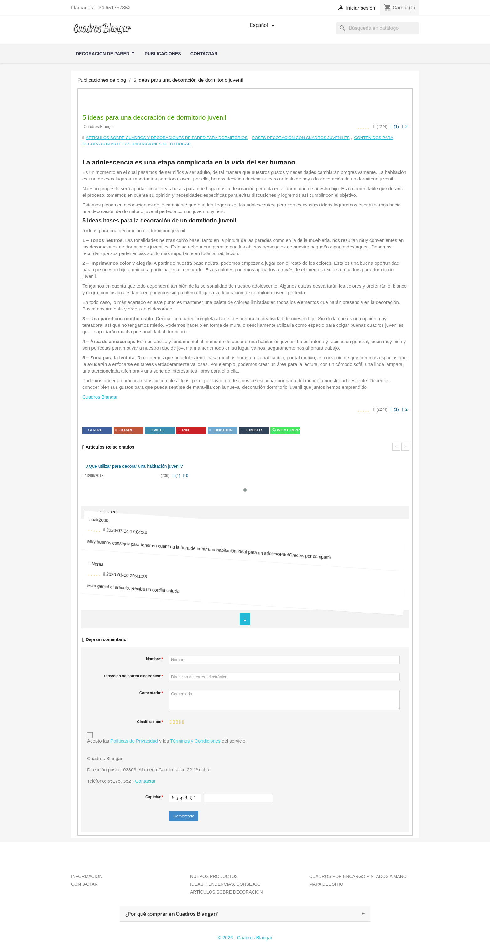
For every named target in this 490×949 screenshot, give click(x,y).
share (93, 430)
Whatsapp (285, 430)
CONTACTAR (84, 884)
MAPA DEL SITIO (326, 884)
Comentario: (151, 693)
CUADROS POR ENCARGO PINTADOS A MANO (358, 876)
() (395, 126)
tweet (156, 430)
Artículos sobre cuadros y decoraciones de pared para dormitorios (167, 137)
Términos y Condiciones (195, 740)
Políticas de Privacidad (134, 740)
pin (183, 430)
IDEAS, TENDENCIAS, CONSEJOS (225, 884)
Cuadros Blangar (100, 396)
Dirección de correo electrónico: (133, 676)
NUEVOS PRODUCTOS (214, 876)
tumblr (251, 430)
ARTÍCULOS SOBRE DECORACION (226, 891)
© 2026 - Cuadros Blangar (245, 937)
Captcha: (154, 797)
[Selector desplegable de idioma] (263, 25)
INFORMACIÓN (86, 876)
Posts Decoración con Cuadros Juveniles (301, 137)
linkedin (221, 430)
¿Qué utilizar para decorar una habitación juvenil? (134, 466)
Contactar (145, 781)
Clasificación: (150, 722)
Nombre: (154, 659)
